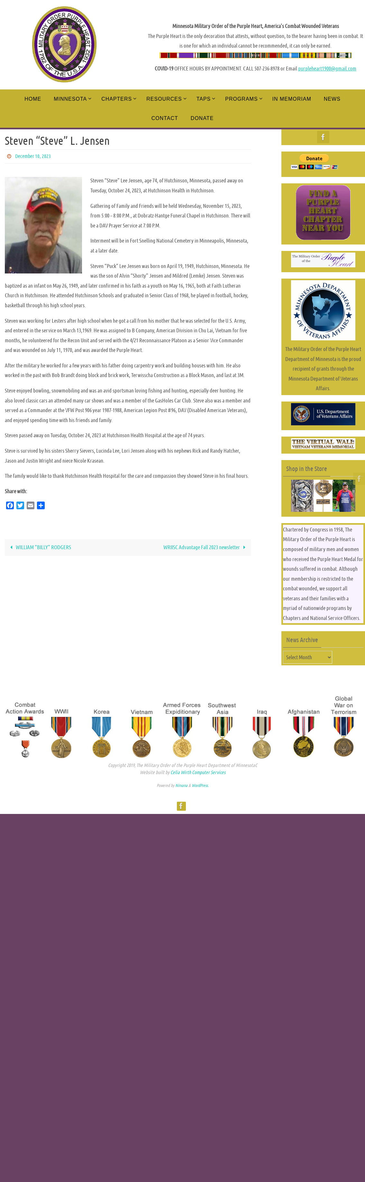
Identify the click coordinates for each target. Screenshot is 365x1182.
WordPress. (200, 785)
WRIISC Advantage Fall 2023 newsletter (206, 547)
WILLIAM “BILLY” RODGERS (39, 547)
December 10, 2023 (33, 156)
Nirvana (181, 785)
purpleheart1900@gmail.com (327, 68)
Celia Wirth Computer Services (197, 772)
